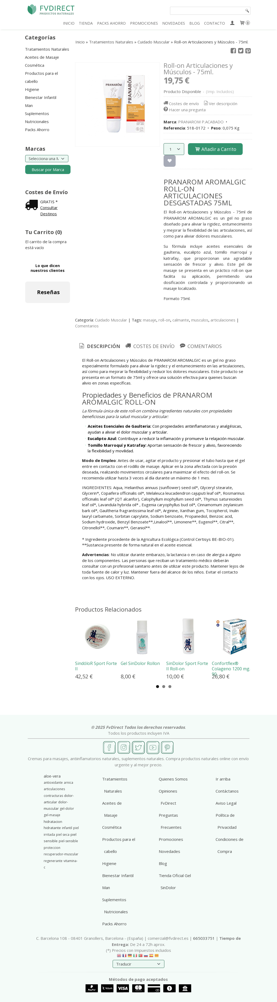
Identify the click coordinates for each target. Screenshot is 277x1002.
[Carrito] (244, 23)
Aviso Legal (226, 803)
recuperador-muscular (61, 854)
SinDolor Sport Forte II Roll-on (187, 666)
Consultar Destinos (49, 210)
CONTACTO (214, 23)
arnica (68, 782)
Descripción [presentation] (99, 346)
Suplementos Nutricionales (37, 117)
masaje (149, 320)
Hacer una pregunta (184, 109)
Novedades (169, 851)
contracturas (53, 795)
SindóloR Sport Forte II (96, 666)
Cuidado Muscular (111, 320)
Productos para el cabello (41, 77)
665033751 (204, 938)
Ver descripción (220, 103)
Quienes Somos (173, 779)
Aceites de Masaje (42, 57)
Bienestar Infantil (40, 97)
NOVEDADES (173, 23)
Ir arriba (223, 779)
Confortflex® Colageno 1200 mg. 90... (231, 668)
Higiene (32, 89)
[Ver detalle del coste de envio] (32, 205)
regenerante (53, 861)
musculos (199, 320)
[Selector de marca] (46, 158)
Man (29, 105)
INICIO (69, 23)
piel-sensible (68, 841)
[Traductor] (138, 964)
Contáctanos (227, 791)
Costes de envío (181, 103)
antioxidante (53, 782)
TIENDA (86, 23)
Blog (163, 863)
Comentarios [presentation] (200, 346)
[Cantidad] (174, 149)
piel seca (62, 834)
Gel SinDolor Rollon (140, 663)
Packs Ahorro (37, 129)
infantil (67, 828)
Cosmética (34, 65)
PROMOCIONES (144, 23)
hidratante (52, 827)
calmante (180, 320)
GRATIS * (49, 201)
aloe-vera (52, 776)
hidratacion (53, 821)
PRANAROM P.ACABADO (201, 121)
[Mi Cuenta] (232, 23)
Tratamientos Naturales (47, 49)
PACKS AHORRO (111, 23)
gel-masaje (52, 815)
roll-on (164, 320)
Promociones (171, 839)
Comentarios (87, 325)
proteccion (52, 847)
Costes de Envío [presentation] (149, 346)
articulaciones (222, 320)
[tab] (99, 346)
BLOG (194, 23)
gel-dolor (67, 808)
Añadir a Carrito (215, 149)
